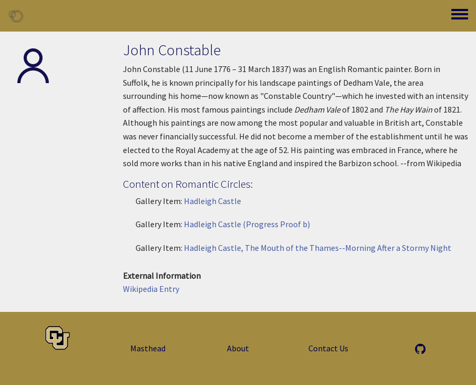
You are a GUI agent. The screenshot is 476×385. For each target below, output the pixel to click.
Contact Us (328, 348)
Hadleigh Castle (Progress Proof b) (247, 224)
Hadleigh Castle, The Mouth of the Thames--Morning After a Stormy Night (317, 247)
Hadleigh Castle (212, 201)
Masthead (147, 348)
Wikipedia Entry (151, 288)
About (238, 348)
